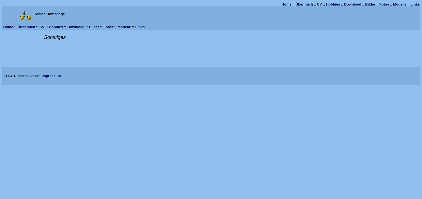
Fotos (384, 4)
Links (415, 4)
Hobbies (333, 4)
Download (352, 4)
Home (287, 4)
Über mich (304, 4)
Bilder (370, 4)
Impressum (51, 76)
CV (319, 4)
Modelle (399, 4)
